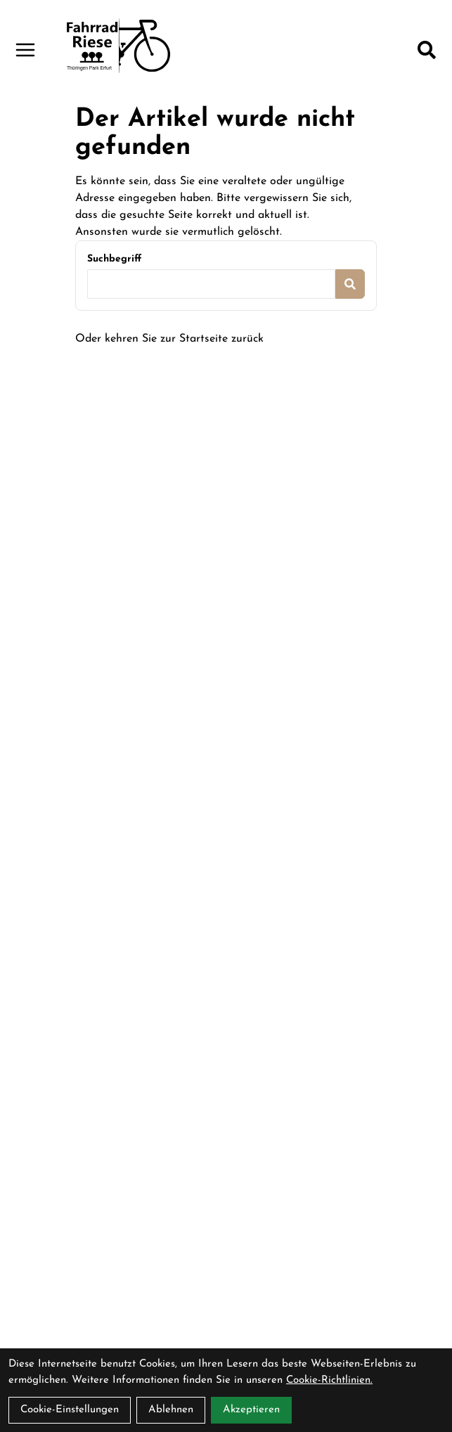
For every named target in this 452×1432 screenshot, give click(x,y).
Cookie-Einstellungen (69, 1410)
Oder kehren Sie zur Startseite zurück (169, 338)
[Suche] (427, 50)
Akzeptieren (251, 1410)
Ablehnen (170, 1410)
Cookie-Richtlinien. (329, 1380)
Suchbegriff (114, 259)
